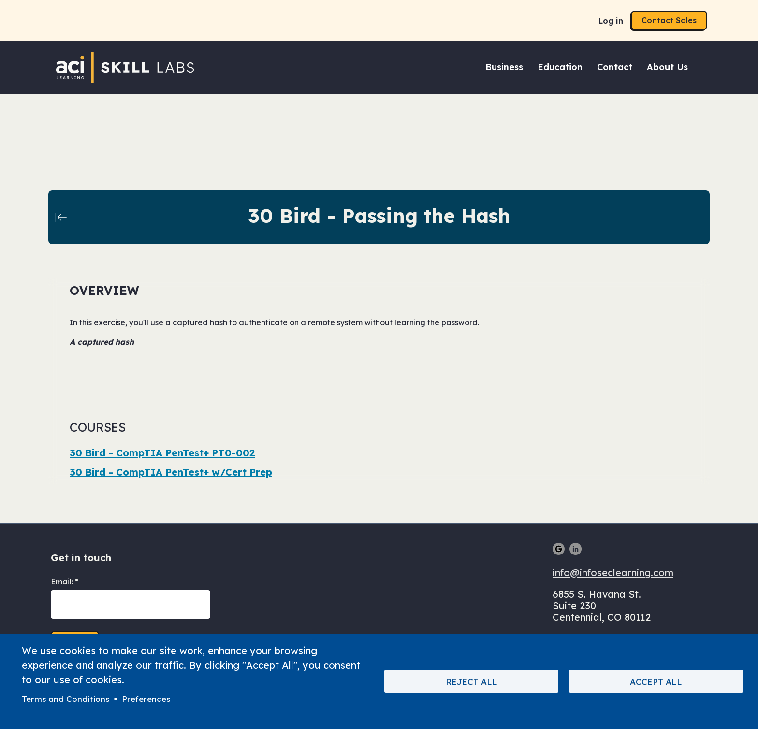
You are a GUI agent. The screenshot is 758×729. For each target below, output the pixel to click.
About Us (667, 67)
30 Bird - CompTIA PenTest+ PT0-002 (162, 453)
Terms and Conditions (65, 699)
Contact (614, 67)
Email (61, 581)
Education (560, 67)
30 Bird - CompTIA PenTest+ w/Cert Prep (171, 472)
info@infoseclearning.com (613, 573)
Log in (610, 21)
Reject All (471, 681)
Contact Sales (669, 20)
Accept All (656, 681)
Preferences (146, 699)
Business (504, 67)
